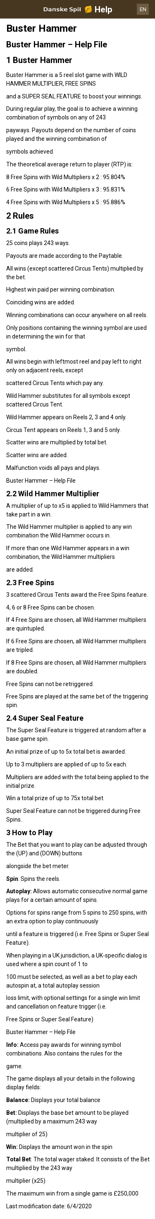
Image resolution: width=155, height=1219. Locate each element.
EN (143, 9)
